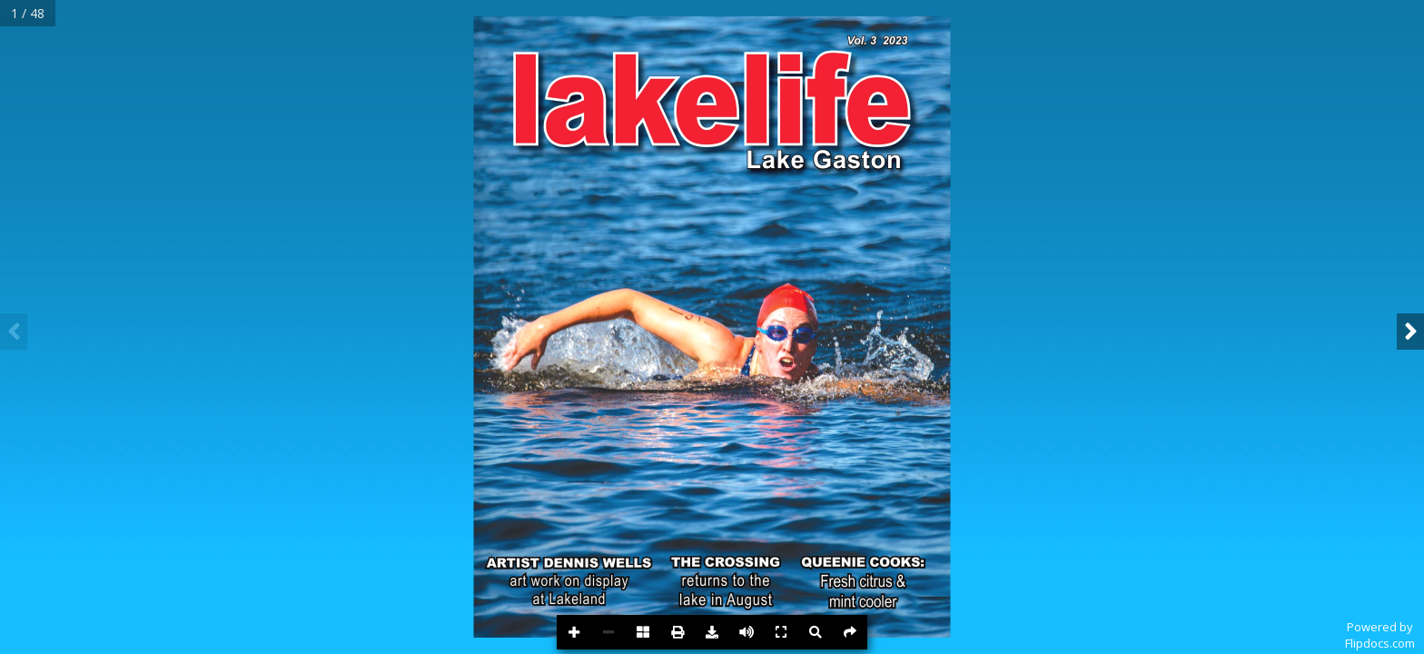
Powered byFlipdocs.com (1380, 635)
